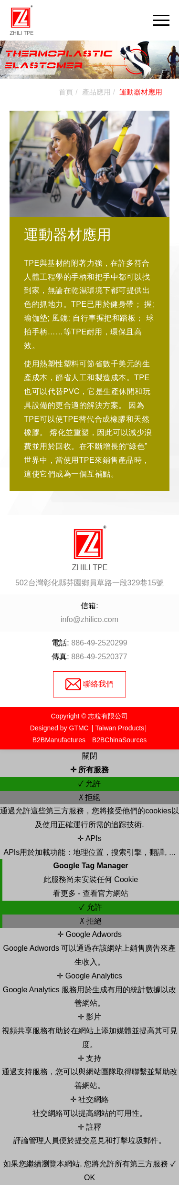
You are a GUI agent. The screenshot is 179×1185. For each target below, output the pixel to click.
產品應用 (96, 92)
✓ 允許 (89, 784)
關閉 (89, 756)
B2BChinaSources (119, 740)
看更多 (65, 893)
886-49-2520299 (99, 643)
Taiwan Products (120, 728)
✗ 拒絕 (89, 797)
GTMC (78, 728)
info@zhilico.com (89, 619)
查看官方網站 (105, 893)
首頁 (66, 92)
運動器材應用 (140, 92)
